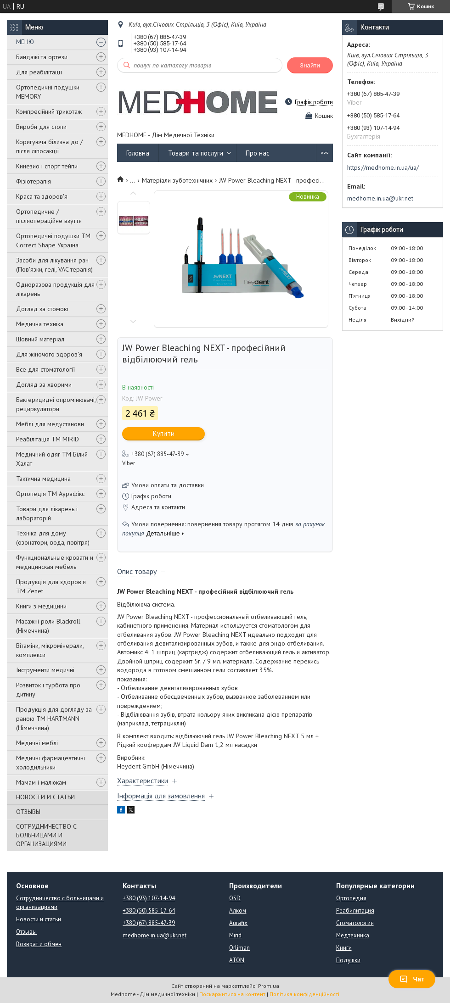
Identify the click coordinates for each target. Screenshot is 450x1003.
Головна (137, 153)
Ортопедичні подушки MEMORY (47, 91)
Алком (237, 910)
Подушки (348, 960)
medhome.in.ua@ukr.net (380, 198)
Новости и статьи (38, 919)
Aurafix (238, 923)
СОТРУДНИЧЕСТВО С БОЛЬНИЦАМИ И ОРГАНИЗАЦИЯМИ (46, 835)
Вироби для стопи (41, 127)
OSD (235, 898)
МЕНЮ (25, 42)
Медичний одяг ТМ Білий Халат (52, 459)
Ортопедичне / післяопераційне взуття (49, 216)
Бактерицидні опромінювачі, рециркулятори (56, 404)
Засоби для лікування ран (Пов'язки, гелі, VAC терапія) (54, 264)
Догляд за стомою (42, 309)
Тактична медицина (43, 478)
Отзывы (26, 932)
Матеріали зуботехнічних (177, 180)
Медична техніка (39, 324)
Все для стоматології (45, 369)
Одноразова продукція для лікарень (55, 289)
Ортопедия (351, 898)
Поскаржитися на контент (232, 994)
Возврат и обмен (39, 944)
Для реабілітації (39, 72)
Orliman (239, 948)
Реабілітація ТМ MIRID (47, 439)
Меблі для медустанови (50, 424)
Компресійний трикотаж (49, 111)
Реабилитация (355, 910)
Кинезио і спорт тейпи (47, 166)
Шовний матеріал (40, 339)
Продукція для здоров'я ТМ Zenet (51, 586)
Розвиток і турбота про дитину (48, 689)
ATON (236, 960)
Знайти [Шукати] (310, 65)
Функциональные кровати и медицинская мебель (54, 562)
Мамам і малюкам (41, 782)
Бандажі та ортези (42, 57)
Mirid (235, 935)
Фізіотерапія (33, 181)
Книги (344, 948)
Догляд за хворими (44, 384)
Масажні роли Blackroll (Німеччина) (48, 626)
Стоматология (355, 923)
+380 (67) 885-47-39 (149, 923)
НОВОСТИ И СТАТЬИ (45, 797)
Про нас (258, 153)
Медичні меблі (37, 743)
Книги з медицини (41, 606)
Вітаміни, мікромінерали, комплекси (50, 650)
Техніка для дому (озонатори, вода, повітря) (53, 537)
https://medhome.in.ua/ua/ (383, 167)
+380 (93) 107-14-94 (149, 898)
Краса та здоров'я (42, 196)
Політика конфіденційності (304, 994)
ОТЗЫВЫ (28, 812)
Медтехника (352, 935)
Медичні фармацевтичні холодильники (50, 762)
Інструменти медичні (45, 670)
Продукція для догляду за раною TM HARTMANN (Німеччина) (54, 718)
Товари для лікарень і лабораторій (47, 513)
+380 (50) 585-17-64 (149, 910)
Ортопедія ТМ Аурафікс (50, 494)
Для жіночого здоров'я (49, 354)
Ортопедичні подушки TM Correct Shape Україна (53, 240)
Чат (411, 979)
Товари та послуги (195, 153)
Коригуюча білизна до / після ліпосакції (49, 146)
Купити (163, 433)
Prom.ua (268, 985)
